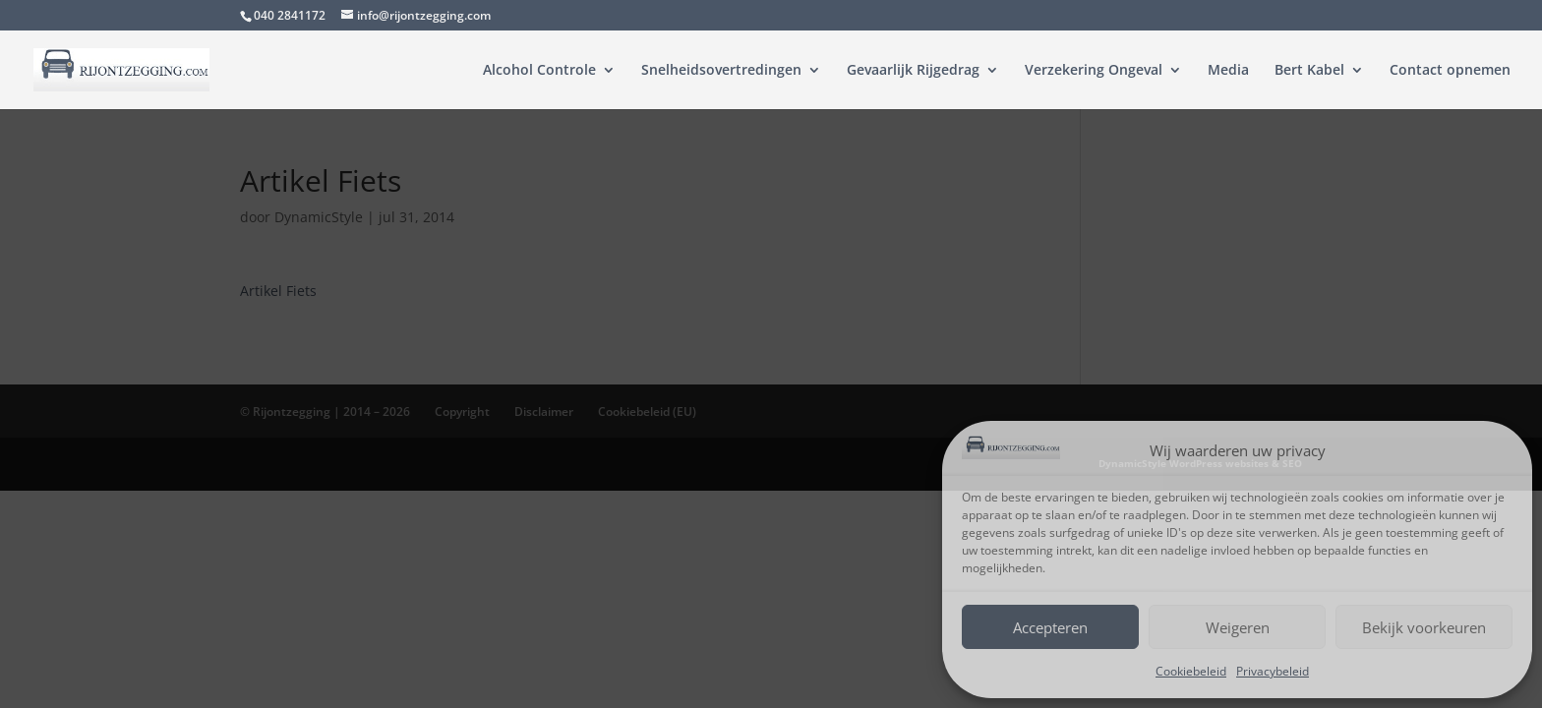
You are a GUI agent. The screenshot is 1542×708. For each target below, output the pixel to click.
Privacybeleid (1272, 671)
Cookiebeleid (1191, 671)
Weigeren (1238, 627)
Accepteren (1050, 627)
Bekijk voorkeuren (1424, 627)
